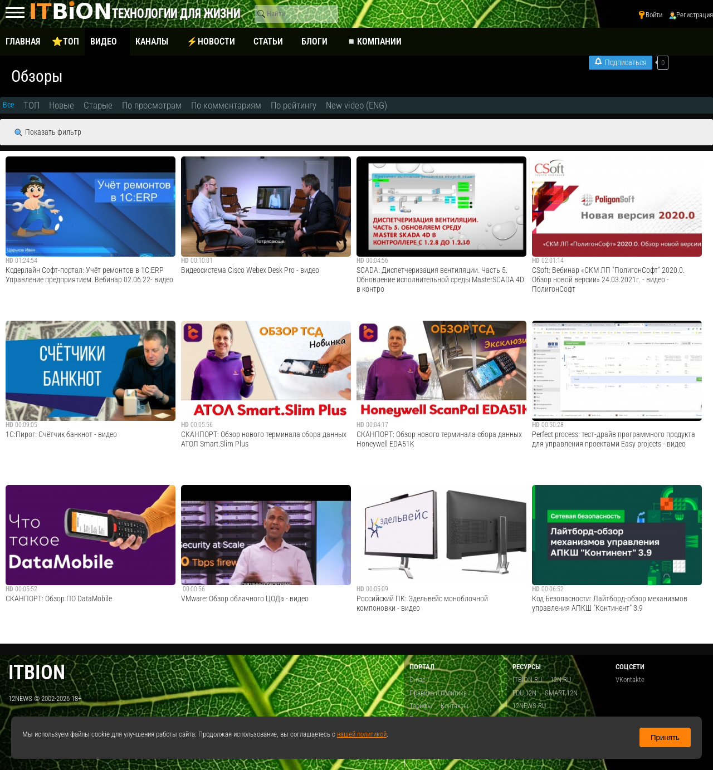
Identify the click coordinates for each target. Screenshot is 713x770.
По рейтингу (293, 105)
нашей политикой (362, 734)
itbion (36, 672)
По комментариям (226, 105)
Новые (61, 105)
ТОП (31, 105)
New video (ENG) (356, 105)
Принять (665, 737)
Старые (98, 105)
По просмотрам (152, 105)
